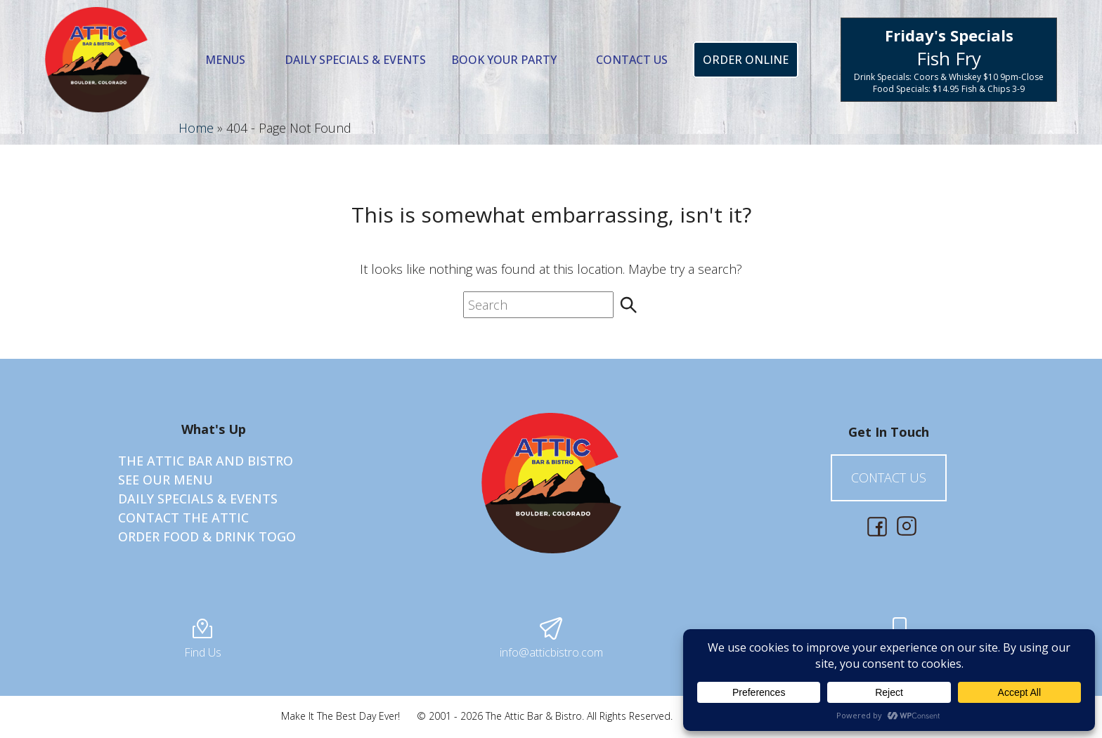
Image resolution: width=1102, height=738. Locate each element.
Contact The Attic (183, 517)
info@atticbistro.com (551, 638)
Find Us (202, 644)
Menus (225, 59)
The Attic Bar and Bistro (205, 460)
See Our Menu (165, 479)
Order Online (746, 59)
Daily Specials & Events (355, 59)
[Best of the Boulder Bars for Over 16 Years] (97, 59)
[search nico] (538, 304)
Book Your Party (504, 59)
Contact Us (632, 59)
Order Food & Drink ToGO (207, 536)
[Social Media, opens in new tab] (877, 526)
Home (196, 127)
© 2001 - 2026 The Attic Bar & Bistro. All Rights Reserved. (545, 716)
